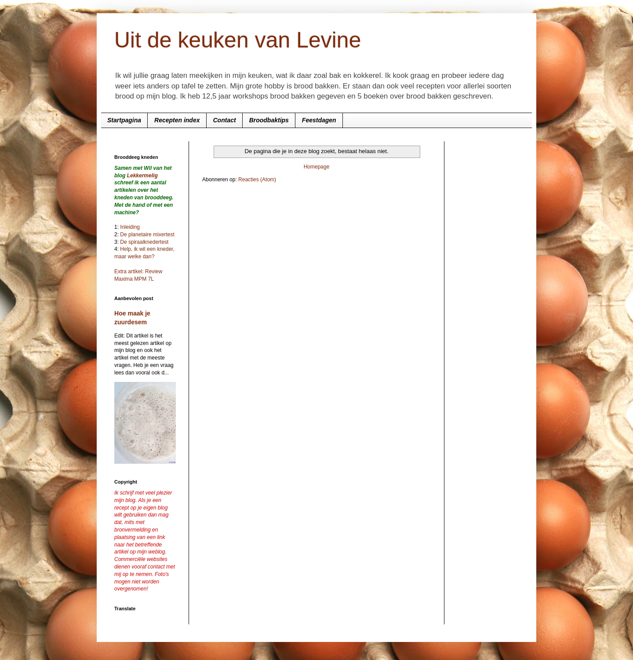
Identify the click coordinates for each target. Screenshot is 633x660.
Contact (224, 120)
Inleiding (130, 227)
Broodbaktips (269, 120)
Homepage (317, 167)
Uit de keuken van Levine (237, 40)
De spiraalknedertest (143, 242)
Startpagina (124, 120)
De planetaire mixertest (147, 234)
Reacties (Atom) (257, 179)
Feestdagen (319, 120)
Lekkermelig (142, 175)
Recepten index (177, 120)
